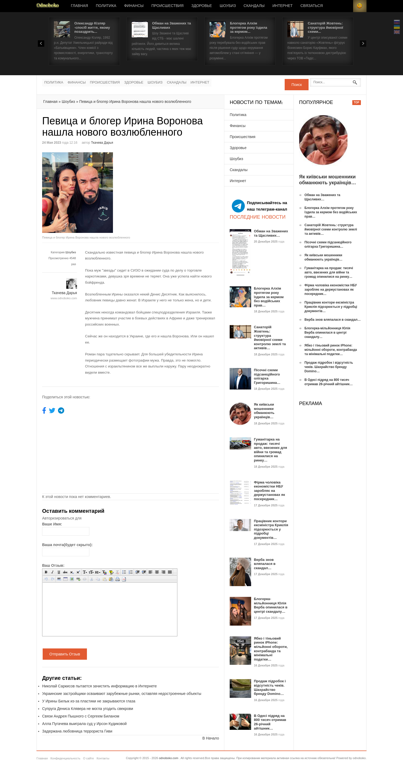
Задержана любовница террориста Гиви (77, 731)
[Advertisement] (176, 190)
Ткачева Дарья (102, 143)
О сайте (88, 758)
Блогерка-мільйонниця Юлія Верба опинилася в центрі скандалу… (270, 605)
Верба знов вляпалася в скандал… (265, 564)
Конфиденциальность (65, 758)
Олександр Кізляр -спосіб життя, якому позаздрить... (92, 27)
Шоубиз (228, 5)
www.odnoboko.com (64, 298)
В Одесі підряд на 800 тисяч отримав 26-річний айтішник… (270, 722)
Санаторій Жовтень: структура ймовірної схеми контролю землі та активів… (270, 337)
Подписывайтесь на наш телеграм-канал (259, 206)
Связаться (312, 5)
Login (346, 6)
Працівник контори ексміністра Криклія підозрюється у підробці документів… (271, 529)
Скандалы (254, 5)
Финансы (134, 5)
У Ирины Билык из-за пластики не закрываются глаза (88, 701)
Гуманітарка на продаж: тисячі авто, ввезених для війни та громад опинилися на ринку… (270, 449)
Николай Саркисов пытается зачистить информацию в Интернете (99, 686)
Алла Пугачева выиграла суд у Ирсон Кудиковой (84, 724)
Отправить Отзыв (64, 654)
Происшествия (167, 5)
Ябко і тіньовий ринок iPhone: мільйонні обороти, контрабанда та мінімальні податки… (271, 648)
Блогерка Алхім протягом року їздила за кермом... (248, 27)
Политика (106, 5)
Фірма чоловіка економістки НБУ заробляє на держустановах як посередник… (269, 490)
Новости (47, 6)
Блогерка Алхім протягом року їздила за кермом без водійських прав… (269, 296)
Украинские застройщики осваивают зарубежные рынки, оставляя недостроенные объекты (121, 693)
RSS (360, 6)
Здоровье (201, 5)
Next (363, 43)
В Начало (210, 738)
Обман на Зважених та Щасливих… (271, 233)
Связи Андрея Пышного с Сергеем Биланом (80, 716)
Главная (79, 5)
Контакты (103, 758)
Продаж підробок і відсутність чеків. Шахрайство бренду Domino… (270, 687)
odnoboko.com (168, 758)
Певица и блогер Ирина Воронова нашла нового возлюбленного (135, 101)
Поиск (296, 84)
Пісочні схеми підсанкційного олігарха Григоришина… (267, 376)
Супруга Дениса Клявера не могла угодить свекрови (87, 708)
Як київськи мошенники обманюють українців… (264, 410)
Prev (41, 43)
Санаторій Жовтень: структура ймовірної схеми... (325, 27)
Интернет (282, 5)
